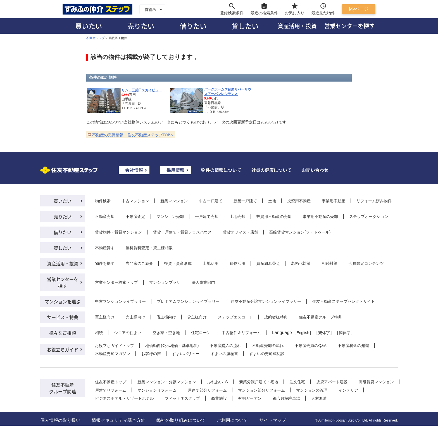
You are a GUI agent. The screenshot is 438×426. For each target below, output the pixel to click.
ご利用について (232, 420)
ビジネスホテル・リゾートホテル (124, 398)
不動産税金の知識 (353, 345)
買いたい (88, 26)
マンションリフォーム (157, 390)
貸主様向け (197, 317)
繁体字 (324, 332)
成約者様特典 (276, 317)
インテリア (348, 390)
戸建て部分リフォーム (207, 390)
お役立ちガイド (62, 349)
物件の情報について (221, 169)
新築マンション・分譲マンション (166, 382)
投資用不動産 (299, 201)
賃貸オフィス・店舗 (240, 232)
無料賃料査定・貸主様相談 (149, 248)
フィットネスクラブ (182, 398)
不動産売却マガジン (112, 353)
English (302, 332)
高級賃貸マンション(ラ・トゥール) (299, 232)
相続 (99, 332)
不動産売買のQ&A (311, 345)
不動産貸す (105, 248)
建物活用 (237, 263)
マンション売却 (170, 216)
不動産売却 (105, 216)
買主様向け (105, 317)
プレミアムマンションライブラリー (188, 301)
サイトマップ (272, 420)
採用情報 (175, 169)
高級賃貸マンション (376, 382)
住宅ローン (201, 332)
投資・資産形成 (178, 263)
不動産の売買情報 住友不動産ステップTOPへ (133, 135)
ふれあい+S (217, 382)
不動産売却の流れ (268, 345)
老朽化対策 (301, 263)
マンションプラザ (164, 282)
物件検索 (103, 201)
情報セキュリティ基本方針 (118, 420)
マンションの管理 (311, 390)
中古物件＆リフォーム (241, 332)
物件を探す (105, 263)
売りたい (140, 26)
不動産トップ (95, 38)
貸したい (245, 26)
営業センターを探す (349, 26)
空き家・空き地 (166, 332)
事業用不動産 (333, 201)
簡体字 (345, 332)
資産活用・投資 (297, 26)
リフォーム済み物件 (374, 201)
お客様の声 (151, 353)
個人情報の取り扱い (60, 420)
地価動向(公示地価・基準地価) (172, 345)
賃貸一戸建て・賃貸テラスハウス (182, 232)
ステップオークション (368, 216)
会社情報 (134, 169)
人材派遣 (319, 398)
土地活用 (210, 263)
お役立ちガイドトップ (114, 345)
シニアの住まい (127, 332)
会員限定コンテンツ (366, 263)
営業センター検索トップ (116, 282)
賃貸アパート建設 (331, 382)
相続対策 (329, 263)
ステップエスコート (235, 317)
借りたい (193, 26)
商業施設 (219, 398)
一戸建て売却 (206, 216)
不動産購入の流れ (225, 345)
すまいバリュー (185, 353)
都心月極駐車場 (286, 398)
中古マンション (135, 201)
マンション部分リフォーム (261, 390)
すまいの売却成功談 (266, 353)
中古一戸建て (210, 201)
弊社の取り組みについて (181, 420)
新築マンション (174, 201)
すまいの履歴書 (224, 353)
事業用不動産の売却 (320, 216)
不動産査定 (135, 216)
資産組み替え (268, 263)
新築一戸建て (245, 201)
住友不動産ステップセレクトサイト (343, 301)
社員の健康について (271, 169)
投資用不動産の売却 (274, 216)
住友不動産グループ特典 (320, 317)
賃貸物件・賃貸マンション (118, 232)
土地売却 (237, 216)
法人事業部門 (203, 282)
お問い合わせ (315, 169)
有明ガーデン (249, 398)
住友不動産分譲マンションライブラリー (266, 301)
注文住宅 (297, 382)
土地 (272, 201)
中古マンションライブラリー (120, 301)
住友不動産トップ (110, 382)
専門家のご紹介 (139, 263)
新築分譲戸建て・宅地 (258, 382)
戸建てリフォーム (110, 390)
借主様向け (166, 317)
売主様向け (135, 317)
